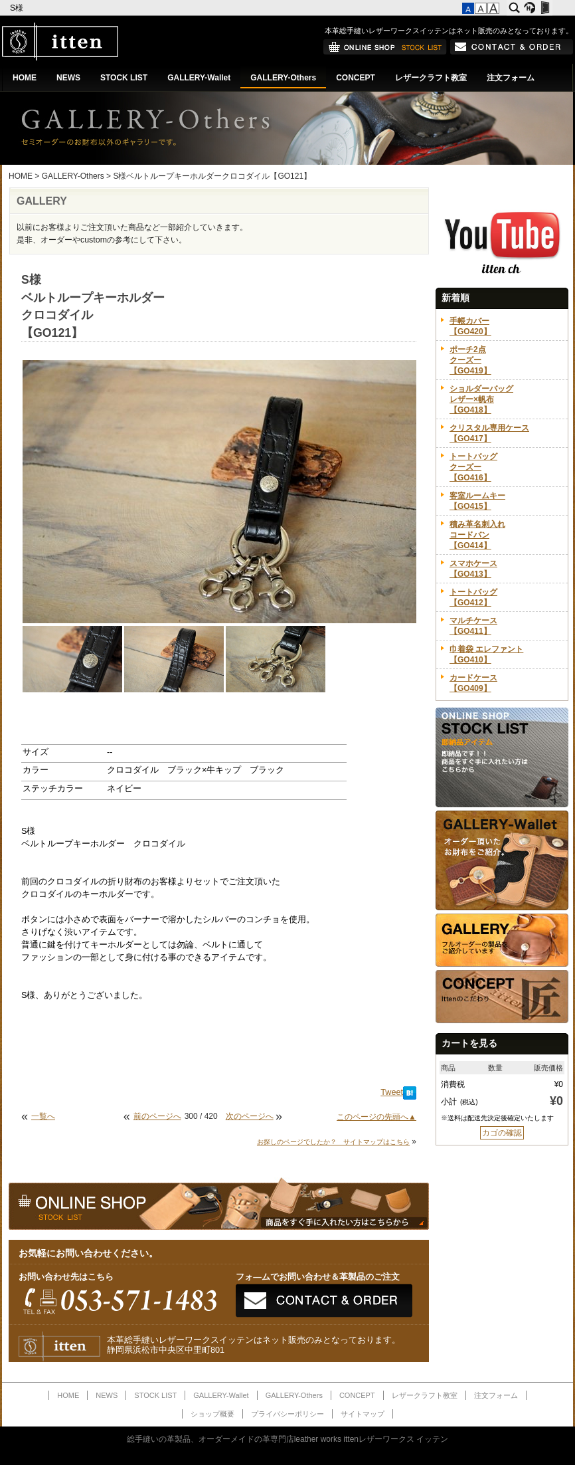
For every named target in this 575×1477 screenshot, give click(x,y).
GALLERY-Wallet (198, 77)
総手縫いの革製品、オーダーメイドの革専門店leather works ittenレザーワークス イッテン (288, 1439)
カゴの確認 (502, 1132)
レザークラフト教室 (431, 77)
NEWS (68, 77)
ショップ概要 (212, 1414)
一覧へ (43, 1116)
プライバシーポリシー (287, 1414)
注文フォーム (510, 77)
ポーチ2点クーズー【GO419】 (470, 360)
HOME (25, 77)
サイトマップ (362, 1414)
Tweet (391, 1092)
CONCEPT (355, 77)
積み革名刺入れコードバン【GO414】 (477, 535)
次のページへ (250, 1116)
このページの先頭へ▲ (376, 1117)
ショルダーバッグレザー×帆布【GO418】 (481, 399)
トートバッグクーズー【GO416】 (473, 467)
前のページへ (157, 1116)
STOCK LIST (123, 77)
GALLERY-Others (283, 77)
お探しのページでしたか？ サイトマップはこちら (333, 1141)
